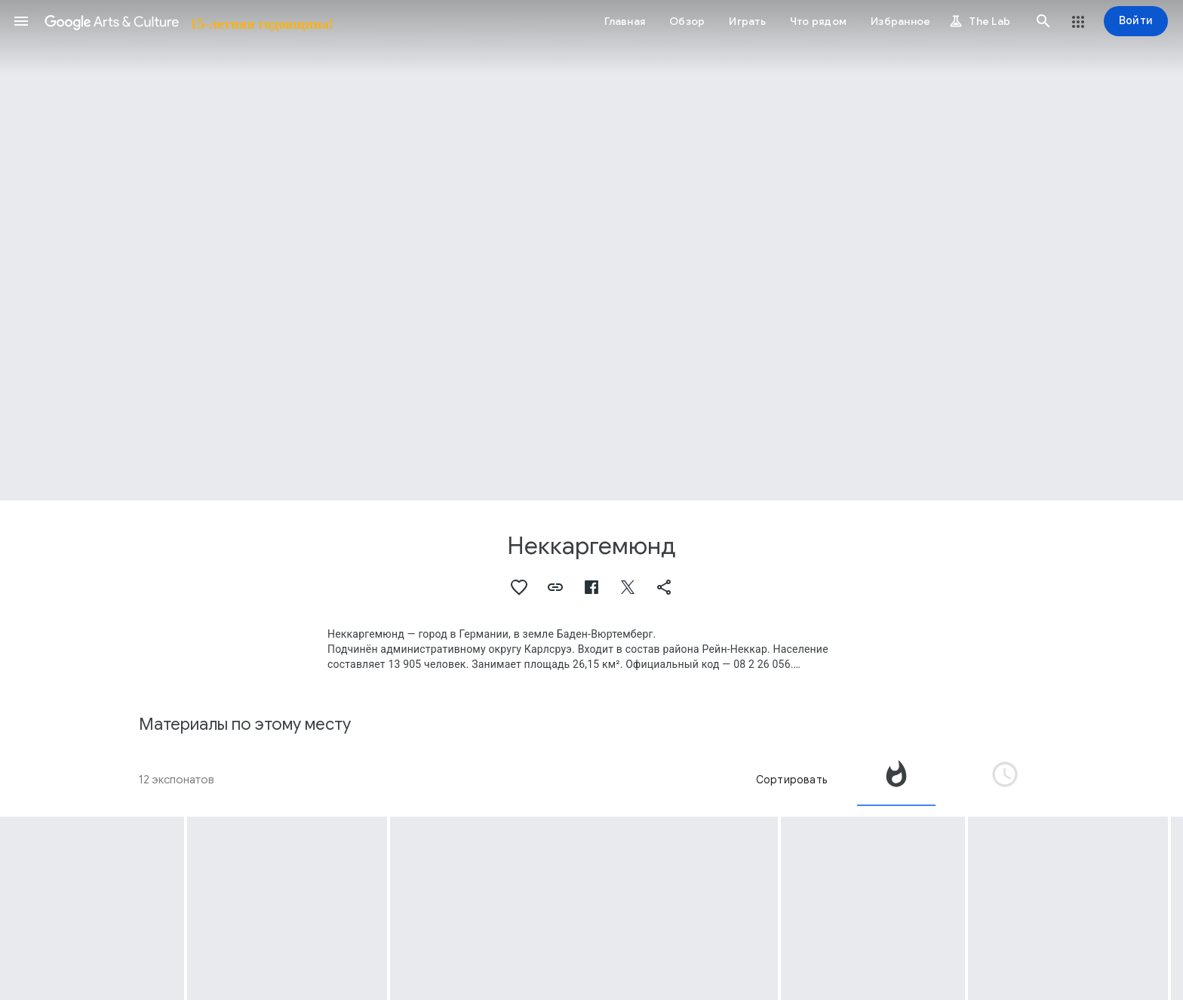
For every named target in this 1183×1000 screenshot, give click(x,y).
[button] (21, 21)
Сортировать (791, 779)
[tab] (896, 779)
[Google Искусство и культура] (187, 21)
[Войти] (1136, 21)
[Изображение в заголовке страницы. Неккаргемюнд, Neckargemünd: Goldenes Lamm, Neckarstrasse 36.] (591, 250)
